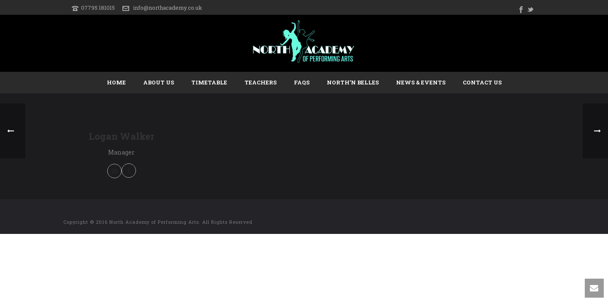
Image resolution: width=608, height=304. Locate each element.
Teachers (260, 82)
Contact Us (482, 82)
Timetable (209, 82)
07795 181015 (98, 7)
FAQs (301, 82)
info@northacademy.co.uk (167, 7)
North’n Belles (353, 82)
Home (116, 82)
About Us (158, 82)
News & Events (420, 82)
